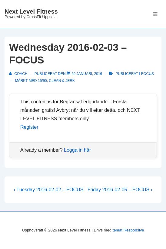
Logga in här (77, 150)
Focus (147, 74)
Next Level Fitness (31, 11)
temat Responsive (128, 230)
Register (29, 127)
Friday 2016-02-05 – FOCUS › (120, 189)
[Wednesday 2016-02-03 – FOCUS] (86, 74)
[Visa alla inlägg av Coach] (18, 74)
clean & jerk (62, 81)
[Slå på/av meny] (155, 14)
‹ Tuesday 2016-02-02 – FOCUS (48, 189)
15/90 (42, 81)
